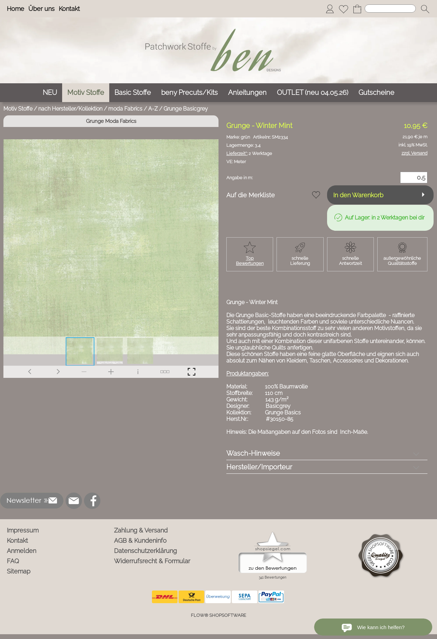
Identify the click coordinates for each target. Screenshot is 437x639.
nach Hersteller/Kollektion (70, 108)
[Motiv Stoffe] (85, 92)
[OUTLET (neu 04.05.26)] (312, 92)
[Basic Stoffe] (132, 92)
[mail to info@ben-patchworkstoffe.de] (73, 500)
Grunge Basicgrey (186, 108)
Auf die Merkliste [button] (250, 195)
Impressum (23, 530)
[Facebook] (92, 500)
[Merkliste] (343, 9)
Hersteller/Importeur (259, 467)
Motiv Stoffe (17, 108)
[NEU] (50, 92)
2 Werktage (249, 153)
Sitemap (18, 571)
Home (15, 8)
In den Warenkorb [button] (358, 195)
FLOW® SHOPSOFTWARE (218, 615)
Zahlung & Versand (141, 530)
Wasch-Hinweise (253, 453)
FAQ (13, 561)
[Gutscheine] (376, 92)
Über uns (41, 8)
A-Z (153, 108)
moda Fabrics (125, 108)
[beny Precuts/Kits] (189, 92)
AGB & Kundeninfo (140, 540)
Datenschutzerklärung (145, 550)
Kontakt (69, 8)
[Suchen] (390, 8)
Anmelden (21, 550)
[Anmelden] (330, 9)
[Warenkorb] (357, 9)
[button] (425, 9)
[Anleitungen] (247, 92)
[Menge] (413, 177)
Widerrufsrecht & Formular (152, 561)
